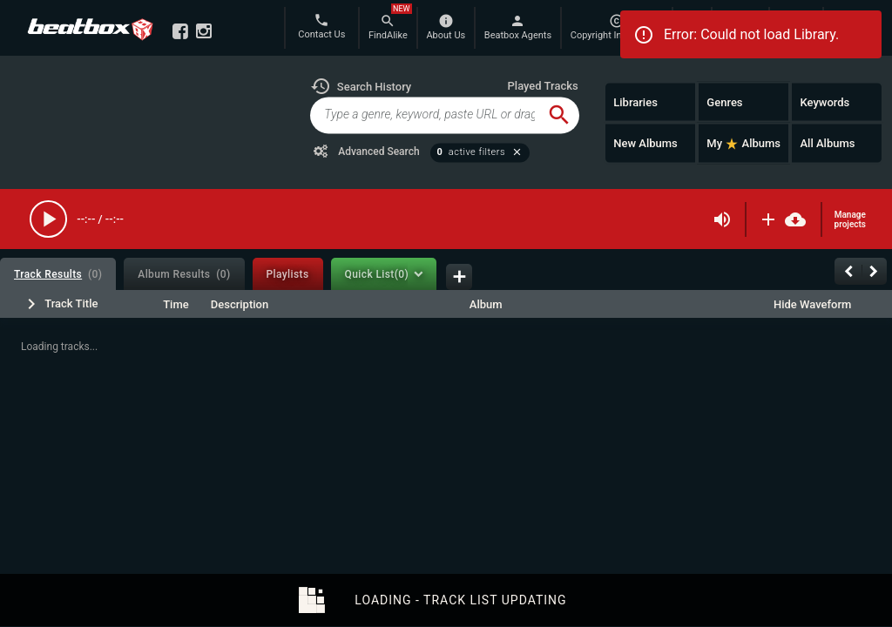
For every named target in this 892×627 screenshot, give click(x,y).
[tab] (58, 274)
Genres (724, 101)
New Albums (645, 143)
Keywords (824, 101)
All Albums (827, 143)
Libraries (635, 101)
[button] (360, 86)
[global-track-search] (424, 115)
